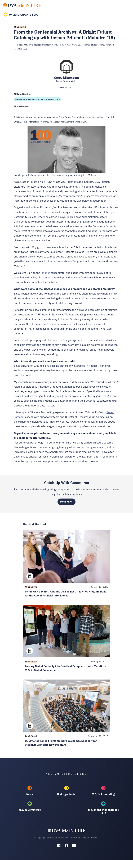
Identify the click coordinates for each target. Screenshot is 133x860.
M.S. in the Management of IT (103, 808)
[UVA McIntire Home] (67, 831)
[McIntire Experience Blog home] (22, 5)
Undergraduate (66, 791)
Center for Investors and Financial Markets (37, 99)
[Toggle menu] (126, 5)
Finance (45, 272)
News (29, 791)
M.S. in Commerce (29, 806)
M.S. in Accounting (103, 791)
